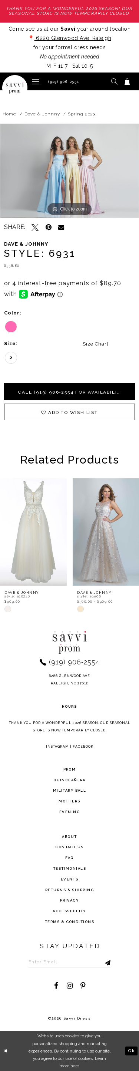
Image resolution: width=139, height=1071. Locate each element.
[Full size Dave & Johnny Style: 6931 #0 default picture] (69, 171)
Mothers (69, 801)
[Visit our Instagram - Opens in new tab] (69, 985)
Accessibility (69, 911)
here (74, 1065)
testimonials (69, 868)
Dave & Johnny (42, 114)
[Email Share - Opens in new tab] (61, 227)
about (69, 837)
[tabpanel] (69, 171)
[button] (36, 81)
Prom (69, 769)
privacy (69, 901)
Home (9, 114)
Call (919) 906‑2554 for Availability (71, 392)
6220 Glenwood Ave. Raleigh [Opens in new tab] (73, 38)
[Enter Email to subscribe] (70, 961)
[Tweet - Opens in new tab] (35, 227)
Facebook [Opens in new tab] (83, 746)
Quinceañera (69, 780)
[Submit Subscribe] (100, 961)
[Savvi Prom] (14, 87)
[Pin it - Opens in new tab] (48, 227)
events (70, 879)
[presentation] (33, 532)
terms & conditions (69, 922)
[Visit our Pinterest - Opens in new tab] (82, 985)
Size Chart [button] (96, 344)
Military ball (69, 791)
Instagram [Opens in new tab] (57, 746)
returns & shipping (69, 890)
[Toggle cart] (127, 81)
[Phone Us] (63, 81)
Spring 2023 (82, 114)
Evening (69, 812)
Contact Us (69, 847)
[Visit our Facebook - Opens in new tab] (56, 985)
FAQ (69, 858)
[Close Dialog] (6, 1050)
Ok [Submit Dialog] (131, 1050)
